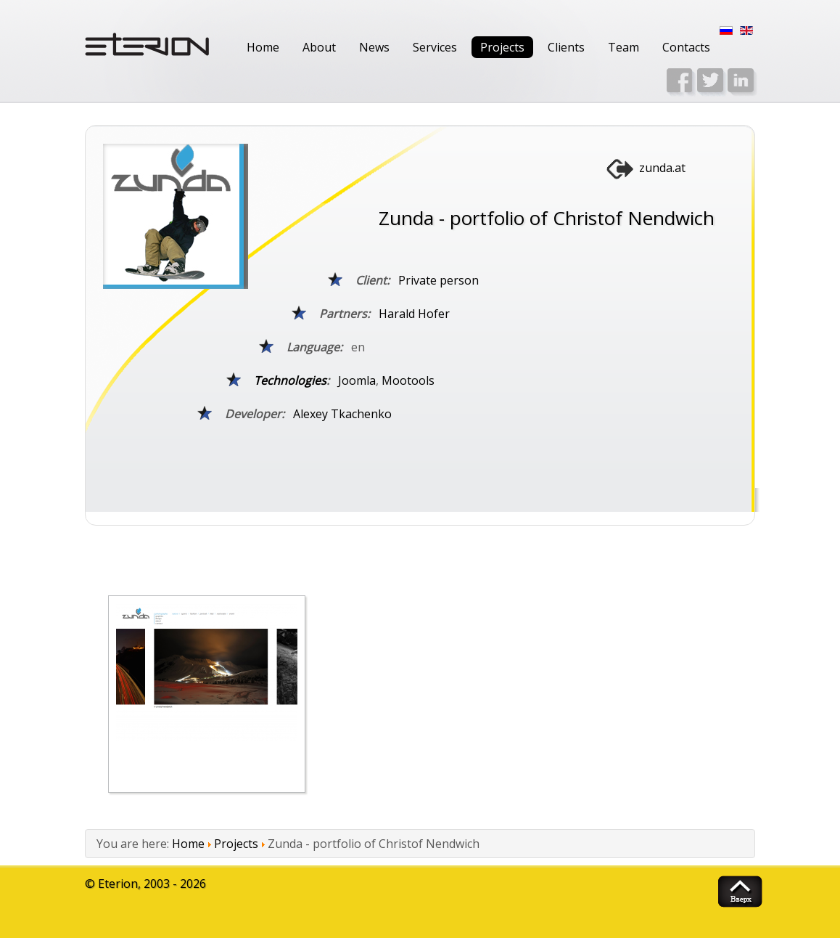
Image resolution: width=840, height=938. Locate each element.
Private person (438, 280)
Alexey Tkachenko (342, 414)
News (374, 47)
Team (623, 47)
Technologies (290, 380)
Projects (502, 47)
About (319, 47)
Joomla (357, 380)
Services (435, 47)
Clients (566, 47)
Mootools (408, 380)
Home (263, 47)
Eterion (118, 884)
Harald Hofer (414, 314)
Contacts (686, 47)
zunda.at (662, 168)
